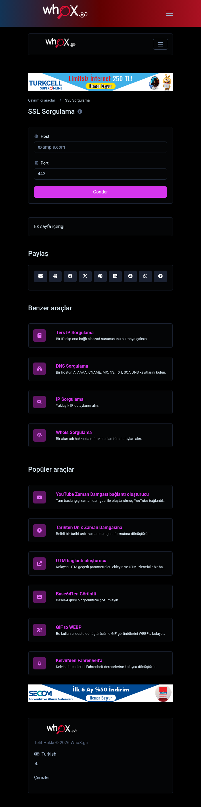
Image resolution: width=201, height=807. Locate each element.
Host (41, 136)
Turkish (45, 754)
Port (41, 163)
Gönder (100, 192)
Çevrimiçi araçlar (41, 100)
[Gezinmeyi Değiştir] (160, 44)
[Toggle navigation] (169, 13)
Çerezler (42, 777)
